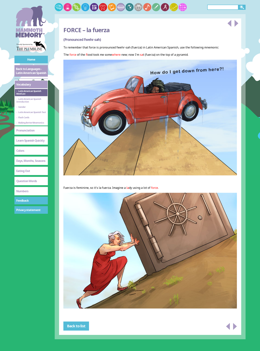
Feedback (22, 201)
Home (31, 59)
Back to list (76, 326)
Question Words (26, 181)
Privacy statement (28, 210)
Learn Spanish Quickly (30, 140)
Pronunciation (25, 130)
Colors (20, 151)
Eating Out (23, 171)
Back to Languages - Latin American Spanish (31, 71)
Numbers (22, 191)
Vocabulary (23, 84)
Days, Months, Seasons (30, 161)
